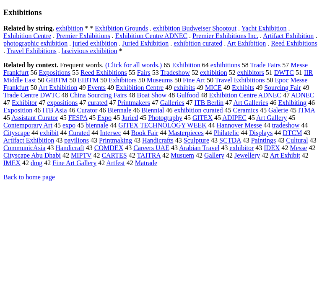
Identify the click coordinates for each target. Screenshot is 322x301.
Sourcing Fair (282, 87)
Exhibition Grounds (121, 28)
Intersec (110, 132)
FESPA (78, 117)
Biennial (152, 110)
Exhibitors (123, 80)
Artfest (115, 162)
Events (96, 87)
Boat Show (152, 95)
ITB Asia (54, 110)
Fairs (144, 72)
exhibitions (225, 65)
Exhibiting (292, 102)
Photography (165, 117)
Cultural (297, 140)
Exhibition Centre (27, 35)
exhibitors (250, 72)
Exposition (17, 110)
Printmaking (115, 140)
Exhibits (243, 87)
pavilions (76, 140)
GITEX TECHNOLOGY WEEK (162, 125)
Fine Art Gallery (74, 162)
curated (97, 102)
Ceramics (245, 110)
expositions (62, 102)
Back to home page (29, 177)
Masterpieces (185, 132)
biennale (97, 125)
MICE (213, 87)
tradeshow (286, 125)
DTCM (292, 132)
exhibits (184, 87)
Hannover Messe (239, 125)
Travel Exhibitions (32, 50)
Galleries (172, 102)
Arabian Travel (199, 147)
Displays (261, 132)
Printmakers (133, 102)
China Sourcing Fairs (98, 95)
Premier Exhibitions (83, 35)
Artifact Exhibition (288, 35)
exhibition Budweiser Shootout (194, 28)
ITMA (306, 110)
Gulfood (188, 95)
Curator (87, 110)
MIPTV (81, 155)
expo (68, 125)
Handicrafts (158, 140)
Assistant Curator (34, 117)
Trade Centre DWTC (31, 95)
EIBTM (88, 80)
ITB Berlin (208, 102)
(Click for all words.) (133, 65)
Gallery (214, 155)
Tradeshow (175, 72)
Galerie (278, 110)
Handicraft (69, 147)
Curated (79, 132)
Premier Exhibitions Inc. (225, 35)
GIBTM (57, 80)
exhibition (69, 28)
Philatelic (226, 132)
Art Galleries (250, 102)
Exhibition (186, 65)
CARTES (114, 155)
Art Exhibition (246, 43)
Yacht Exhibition (263, 28)
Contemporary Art (27, 125)
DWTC (284, 72)
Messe (298, 147)
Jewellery (247, 155)
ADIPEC (234, 117)
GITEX (202, 117)
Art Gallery (271, 117)
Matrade (146, 162)
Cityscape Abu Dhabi (32, 155)
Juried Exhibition (145, 43)
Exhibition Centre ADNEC (151, 35)
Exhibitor (24, 102)
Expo (104, 117)
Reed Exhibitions (294, 43)
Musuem (182, 155)
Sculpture (196, 140)
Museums (160, 80)
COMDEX (108, 147)
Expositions (54, 72)
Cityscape (16, 132)
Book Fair (144, 132)
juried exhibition (95, 43)
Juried (130, 117)
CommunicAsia (24, 147)
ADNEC (302, 95)
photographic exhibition (35, 43)
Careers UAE (151, 147)
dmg (36, 162)
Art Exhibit (285, 155)
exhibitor (242, 147)
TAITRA (149, 155)
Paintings (263, 140)
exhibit (49, 132)
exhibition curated (198, 43)
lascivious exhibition (89, 50)
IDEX (272, 147)
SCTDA (230, 140)
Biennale (119, 110)
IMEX (12, 162)
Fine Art (194, 80)
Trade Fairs (265, 65)
